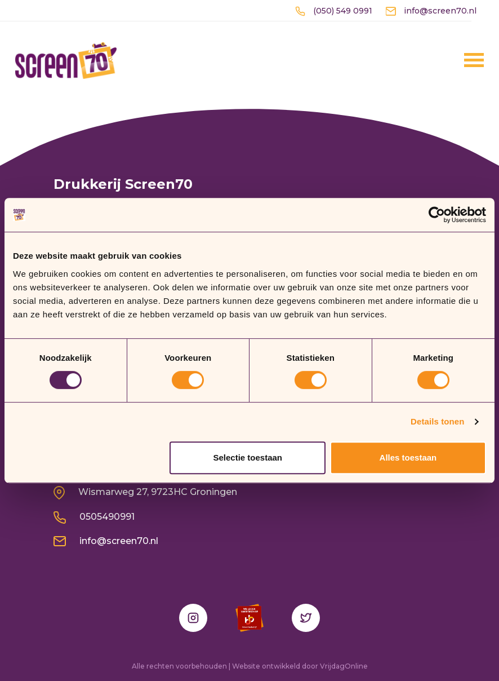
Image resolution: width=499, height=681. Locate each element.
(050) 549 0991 (333, 11)
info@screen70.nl (431, 11)
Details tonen (437, 421)
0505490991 (94, 516)
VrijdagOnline (344, 666)
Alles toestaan (408, 457)
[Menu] (459, 60)
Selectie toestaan (247, 457)
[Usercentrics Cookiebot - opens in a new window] (436, 214)
